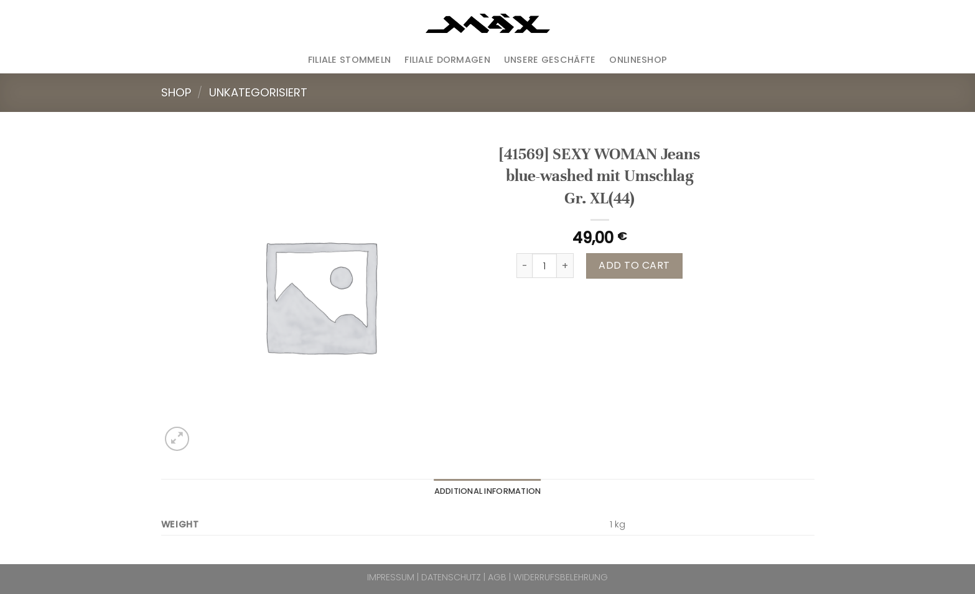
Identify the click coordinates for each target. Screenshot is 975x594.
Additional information (487, 491)
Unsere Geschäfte (550, 59)
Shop (176, 92)
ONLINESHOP (638, 59)
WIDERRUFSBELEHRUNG (560, 577)
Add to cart (634, 265)
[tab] (487, 491)
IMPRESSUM (390, 577)
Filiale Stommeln (349, 59)
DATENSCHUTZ (451, 577)
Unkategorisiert (258, 92)
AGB (497, 577)
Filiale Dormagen (447, 59)
